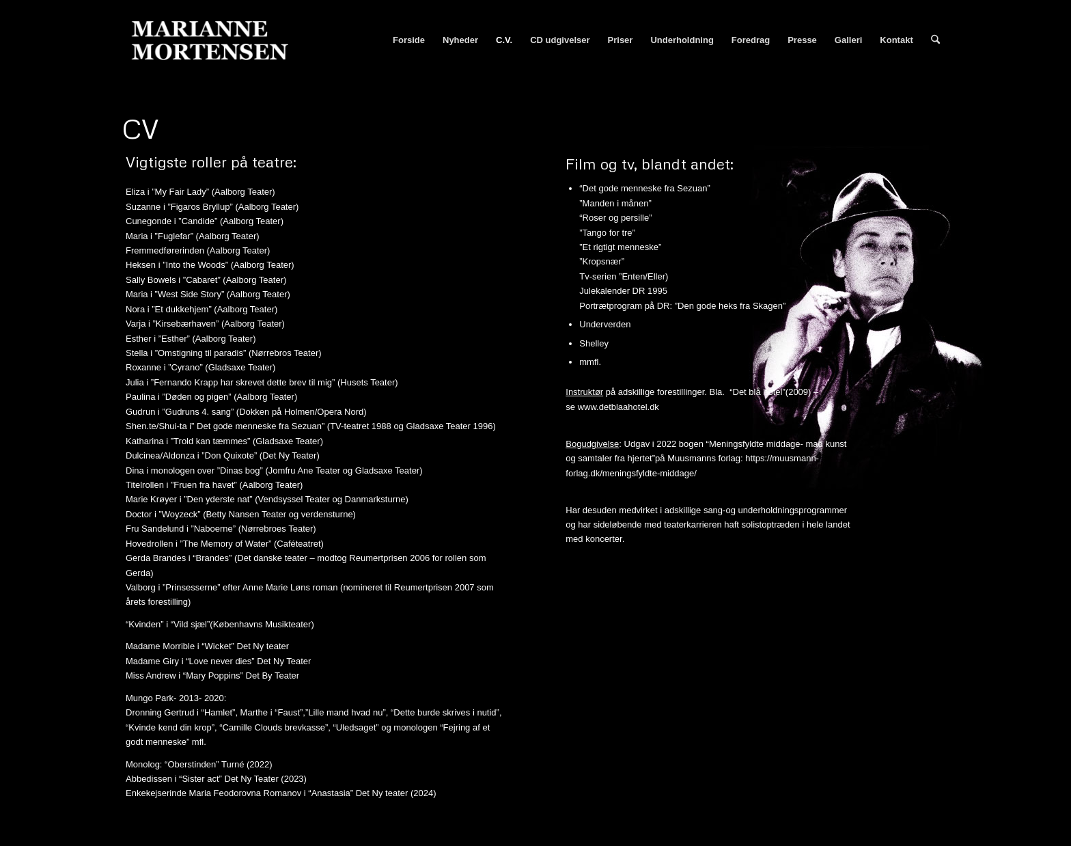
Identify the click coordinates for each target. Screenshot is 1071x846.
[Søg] (935, 40)
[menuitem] (409, 40)
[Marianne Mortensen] (215, 40)
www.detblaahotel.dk (618, 407)
